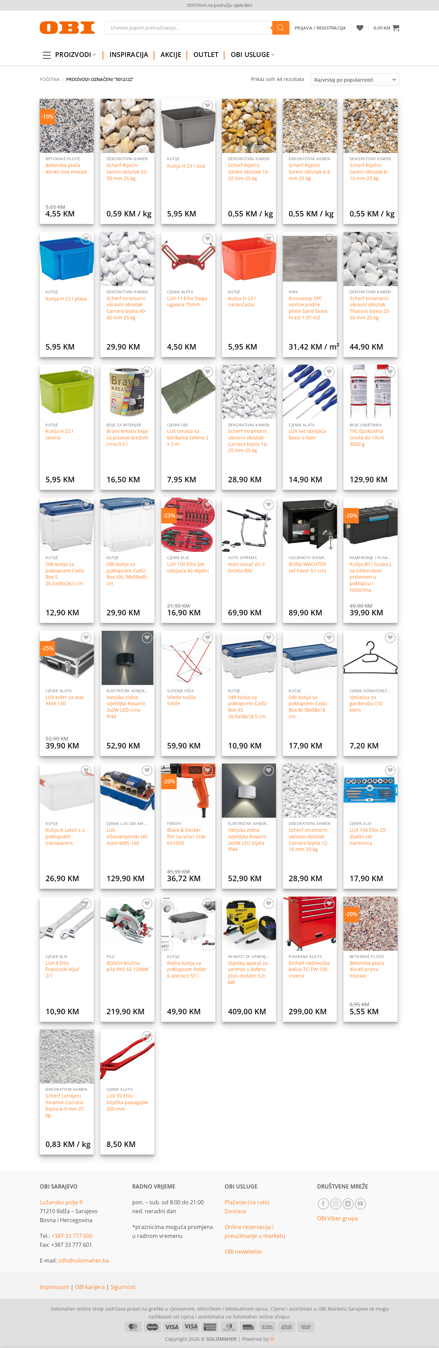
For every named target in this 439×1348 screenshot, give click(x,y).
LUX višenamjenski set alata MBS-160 (126, 836)
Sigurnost (123, 1287)
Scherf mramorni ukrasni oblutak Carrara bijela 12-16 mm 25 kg (309, 839)
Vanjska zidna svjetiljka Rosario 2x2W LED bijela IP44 (247, 839)
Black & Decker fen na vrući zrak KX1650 (186, 836)
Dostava (235, 1211)
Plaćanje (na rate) (247, 1202)
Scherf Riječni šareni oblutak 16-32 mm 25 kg (248, 171)
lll (272, 1339)
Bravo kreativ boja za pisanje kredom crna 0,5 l (127, 437)
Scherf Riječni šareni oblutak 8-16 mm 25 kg (369, 171)
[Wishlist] (359, 27)
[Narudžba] (354, 79)
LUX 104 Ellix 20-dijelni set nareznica (368, 836)
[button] (386, 27)
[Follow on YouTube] (360, 1203)
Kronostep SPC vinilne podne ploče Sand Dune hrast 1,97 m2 (308, 308)
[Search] (280, 28)
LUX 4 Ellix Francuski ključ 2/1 (62, 969)
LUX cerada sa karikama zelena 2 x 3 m (188, 437)
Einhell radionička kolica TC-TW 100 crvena (309, 969)
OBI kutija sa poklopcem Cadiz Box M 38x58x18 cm (308, 707)
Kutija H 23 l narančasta (242, 301)
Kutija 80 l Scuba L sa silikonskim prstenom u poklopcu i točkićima (371, 577)
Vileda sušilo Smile (181, 700)
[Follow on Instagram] (335, 1203)
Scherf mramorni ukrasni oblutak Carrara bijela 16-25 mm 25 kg (248, 440)
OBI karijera (90, 1287)
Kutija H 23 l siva (186, 166)
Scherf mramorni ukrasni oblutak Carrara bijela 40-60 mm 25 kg (126, 308)
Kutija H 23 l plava (66, 299)
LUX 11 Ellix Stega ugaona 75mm (187, 301)
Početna (50, 79)
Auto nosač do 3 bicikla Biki (246, 567)
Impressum (55, 1287)
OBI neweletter (244, 1251)
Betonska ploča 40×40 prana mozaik (367, 969)
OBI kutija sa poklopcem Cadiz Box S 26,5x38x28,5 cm (65, 574)
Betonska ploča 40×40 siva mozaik (66, 168)
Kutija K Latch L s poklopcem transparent (65, 836)
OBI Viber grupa (337, 1218)
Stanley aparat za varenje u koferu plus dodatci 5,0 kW (248, 972)
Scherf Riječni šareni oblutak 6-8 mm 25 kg (309, 171)
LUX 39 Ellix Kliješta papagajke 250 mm (127, 1102)
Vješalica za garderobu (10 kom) (366, 703)
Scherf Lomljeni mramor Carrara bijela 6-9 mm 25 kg (65, 1105)
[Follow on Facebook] (323, 1203)
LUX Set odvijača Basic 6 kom (307, 434)
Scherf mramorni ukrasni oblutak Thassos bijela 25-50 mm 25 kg (370, 308)
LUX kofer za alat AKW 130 (65, 700)
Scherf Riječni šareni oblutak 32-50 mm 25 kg (127, 171)
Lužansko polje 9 (61, 1202)
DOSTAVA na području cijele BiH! (219, 5)
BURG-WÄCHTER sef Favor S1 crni (307, 567)
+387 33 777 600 (71, 1236)
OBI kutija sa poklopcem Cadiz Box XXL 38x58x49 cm (126, 574)
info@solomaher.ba (83, 1260)
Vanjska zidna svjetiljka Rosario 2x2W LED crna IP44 (125, 707)
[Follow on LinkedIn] (348, 1203)
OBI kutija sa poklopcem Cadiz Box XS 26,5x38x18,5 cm (247, 707)
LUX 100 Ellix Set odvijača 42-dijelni (188, 567)
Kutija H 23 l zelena (59, 434)
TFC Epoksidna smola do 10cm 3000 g (367, 437)
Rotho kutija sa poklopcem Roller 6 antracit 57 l (187, 969)
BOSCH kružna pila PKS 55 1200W (127, 966)
